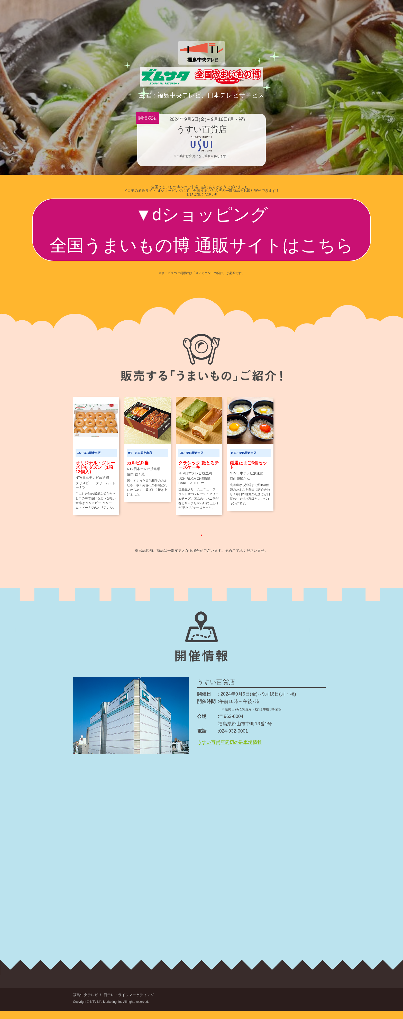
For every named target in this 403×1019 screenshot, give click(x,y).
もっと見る (202, 537)
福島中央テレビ (85, 1003)
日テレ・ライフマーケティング (129, 1003)
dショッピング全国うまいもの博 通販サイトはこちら (201, 230)
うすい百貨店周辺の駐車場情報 (229, 750)
